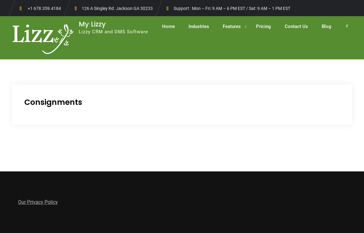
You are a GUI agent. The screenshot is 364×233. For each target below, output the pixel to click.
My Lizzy (92, 24)
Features (232, 26)
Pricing (263, 26)
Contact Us (296, 26)
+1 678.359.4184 (44, 8)
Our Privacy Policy (38, 202)
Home (168, 26)
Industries (199, 26)
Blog (326, 26)
